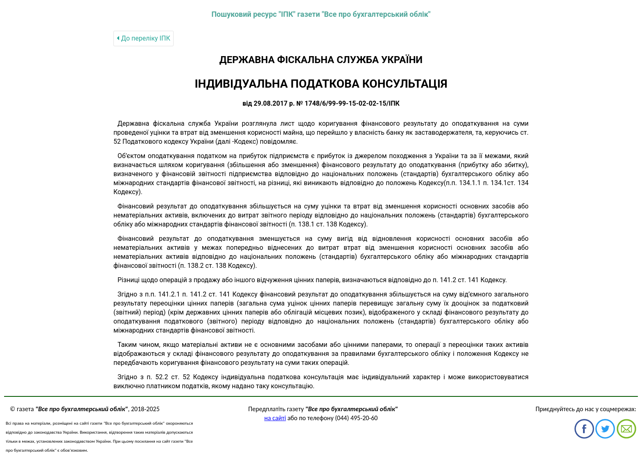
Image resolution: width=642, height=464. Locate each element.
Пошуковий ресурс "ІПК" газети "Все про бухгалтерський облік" (320, 14)
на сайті (275, 418)
